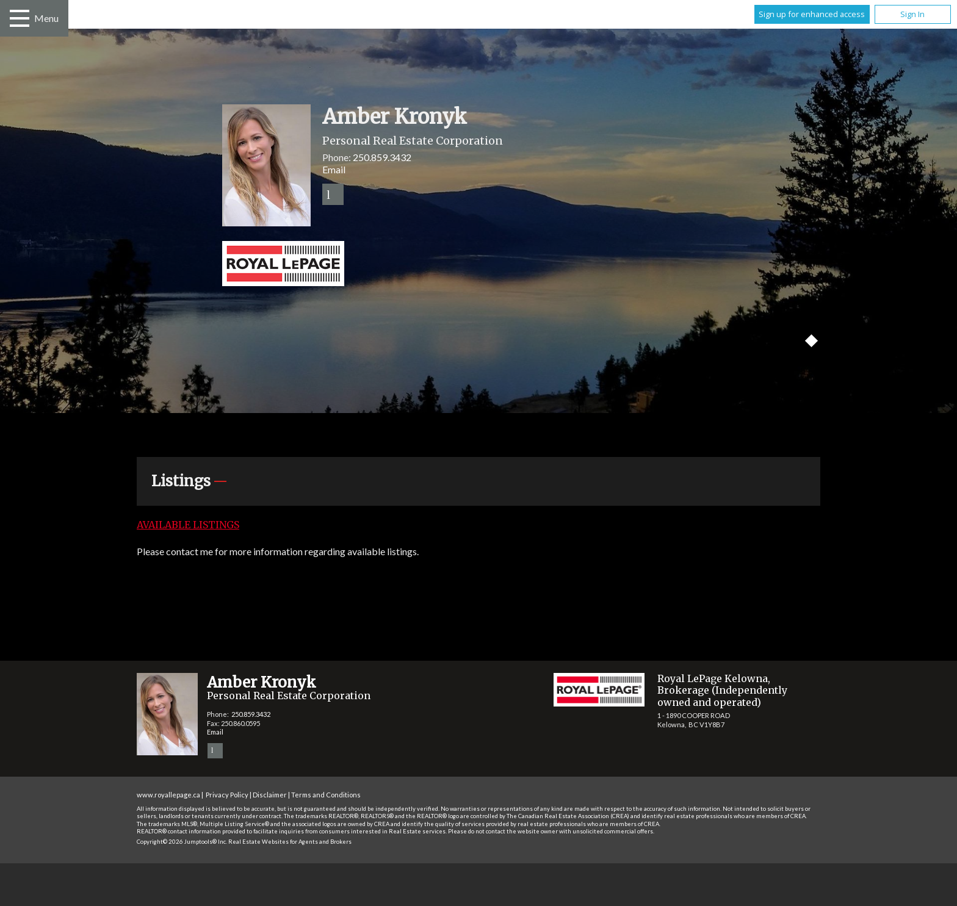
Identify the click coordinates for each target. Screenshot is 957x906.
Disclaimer (270, 795)
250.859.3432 (382, 157)
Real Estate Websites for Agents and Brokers (290, 841)
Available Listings (188, 525)
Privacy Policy (227, 795)
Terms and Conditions (326, 795)
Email (333, 169)
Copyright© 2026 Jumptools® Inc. (182, 841)
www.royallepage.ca (168, 795)
